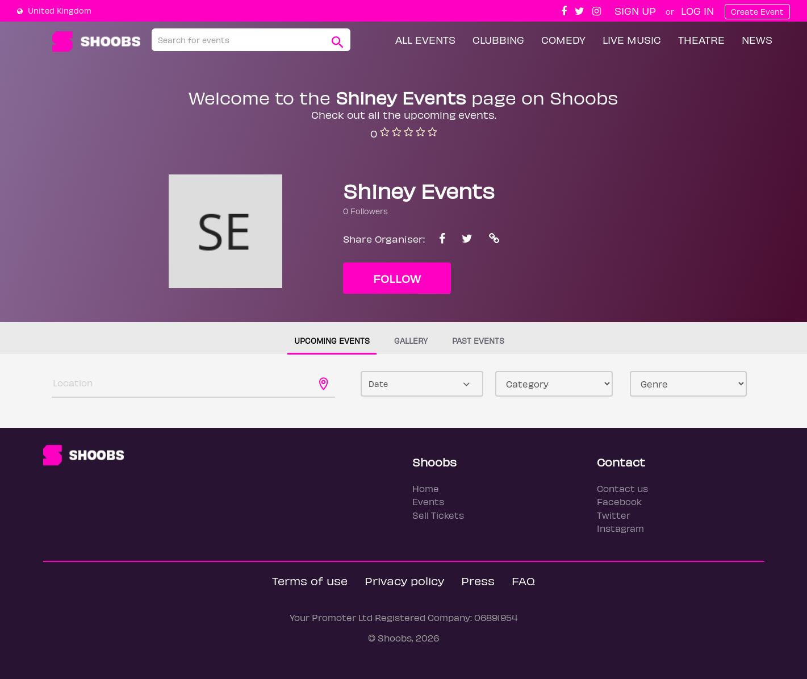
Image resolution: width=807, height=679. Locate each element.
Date (378, 384)
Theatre (701, 39)
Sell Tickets (438, 515)
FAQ (523, 580)
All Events (425, 39)
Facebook (619, 501)
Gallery (411, 340)
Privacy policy (404, 580)
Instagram (620, 528)
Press (478, 580)
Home (425, 488)
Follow (397, 278)
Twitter (613, 515)
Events (428, 501)
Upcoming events (332, 340)
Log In (697, 10)
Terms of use (310, 580)
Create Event (757, 11)
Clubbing (498, 39)
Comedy (563, 39)
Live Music (632, 39)
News (757, 39)
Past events (478, 340)
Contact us (622, 488)
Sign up (635, 10)
